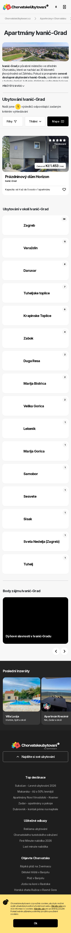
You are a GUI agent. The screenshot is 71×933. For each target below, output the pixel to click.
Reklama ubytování (35, 829)
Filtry (12, 121)
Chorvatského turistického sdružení (35, 834)
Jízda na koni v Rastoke (35, 884)
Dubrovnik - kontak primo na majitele (35, 809)
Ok (35, 923)
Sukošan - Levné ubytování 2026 (35, 785)
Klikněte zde (56, 906)
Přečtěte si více (13, 85)
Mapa (58, 121)
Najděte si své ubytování (35, 757)
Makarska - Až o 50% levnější (35, 791)
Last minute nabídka (35, 846)
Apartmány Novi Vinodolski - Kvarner (35, 797)
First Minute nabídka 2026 (36, 840)
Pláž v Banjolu (35, 878)
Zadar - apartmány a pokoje (35, 803)
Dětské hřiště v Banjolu (35, 872)
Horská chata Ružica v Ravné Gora (35, 889)
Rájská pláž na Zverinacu (35, 866)
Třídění (35, 121)
